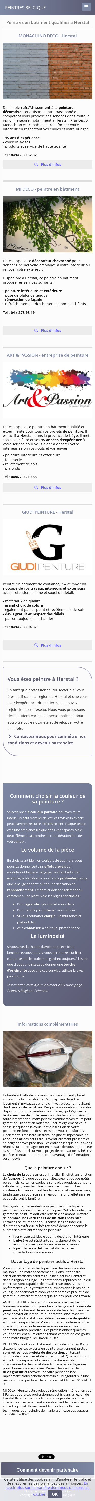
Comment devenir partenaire (47, 1470)
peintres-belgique (25, 7)
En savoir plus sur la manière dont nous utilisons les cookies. (47, 1489)
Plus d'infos (50, 164)
